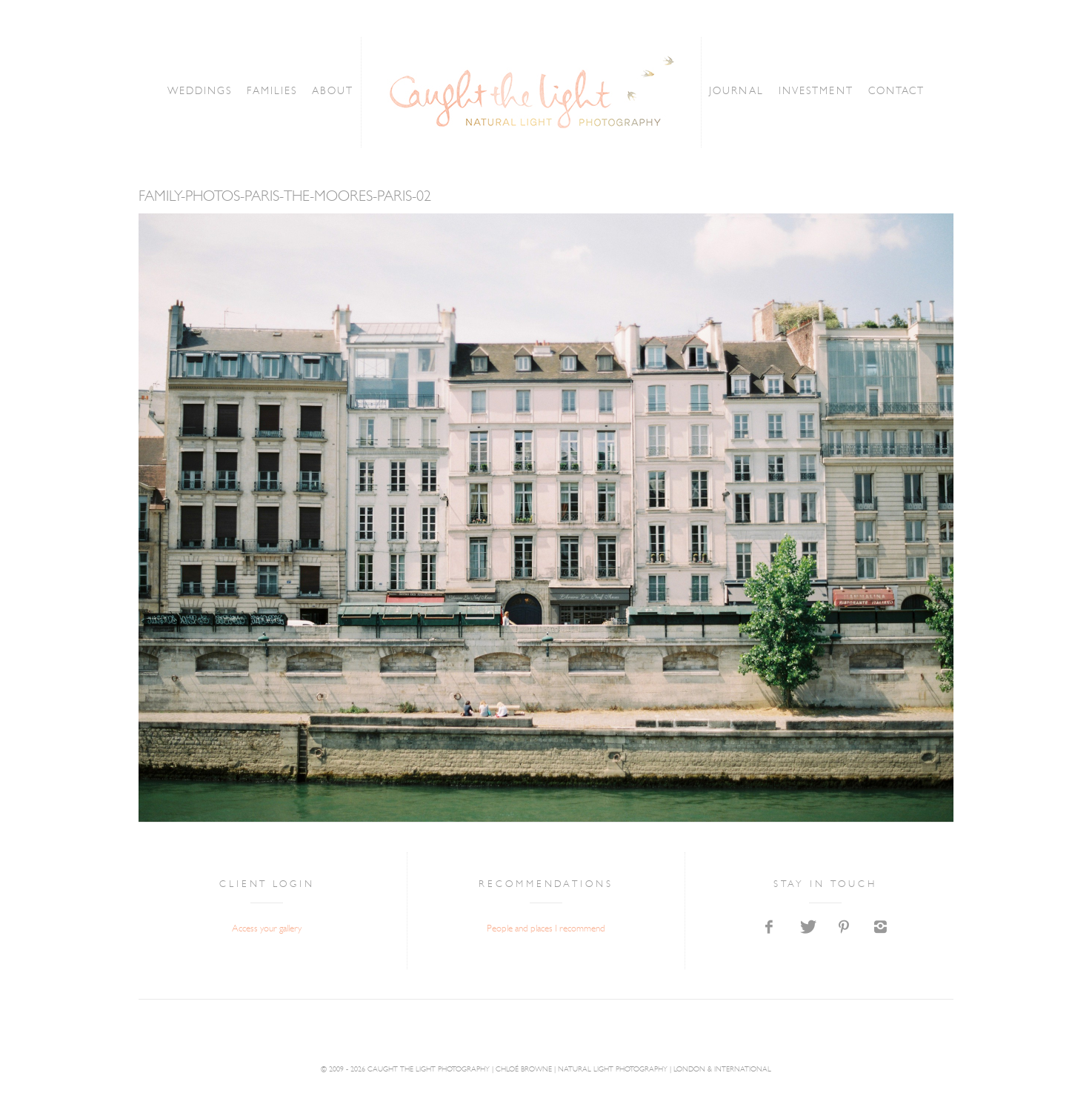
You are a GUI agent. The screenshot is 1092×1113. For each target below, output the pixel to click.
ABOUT (334, 91)
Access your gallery (267, 929)
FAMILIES (260, 91)
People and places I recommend (546, 929)
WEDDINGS (174, 91)
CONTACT (921, 91)
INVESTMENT (837, 91)
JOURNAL (755, 91)
